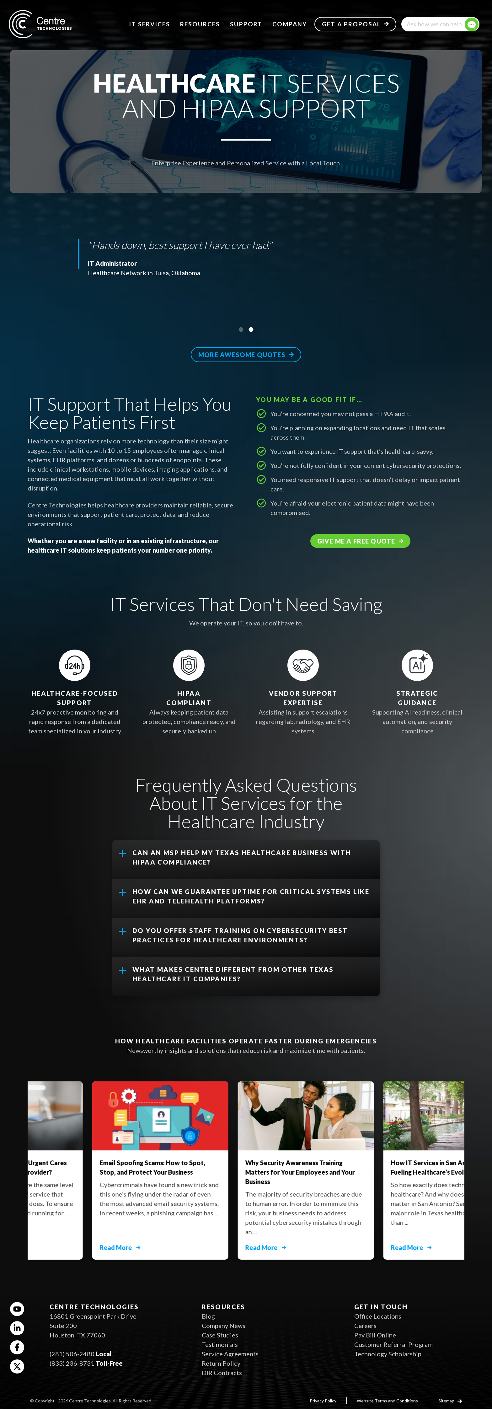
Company (289, 24)
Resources (200, 24)
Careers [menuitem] (365, 1325)
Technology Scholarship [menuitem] (387, 1354)
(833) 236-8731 (72, 1363)
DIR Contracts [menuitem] (222, 1372)
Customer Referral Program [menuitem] (393, 1344)
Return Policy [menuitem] (221, 1363)
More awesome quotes (242, 354)
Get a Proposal (351, 24)
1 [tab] (241, 329)
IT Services (149, 24)
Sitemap (446, 1400)
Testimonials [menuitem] (220, 1344)
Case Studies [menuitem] (220, 1335)
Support (246, 24)
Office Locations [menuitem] (377, 1316)
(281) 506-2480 (72, 1354)
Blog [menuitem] (208, 1316)
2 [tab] (251, 329)
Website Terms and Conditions (387, 1400)
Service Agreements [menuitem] (230, 1354)
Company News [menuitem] (223, 1325)
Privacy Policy (323, 1400)
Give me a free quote (356, 541)
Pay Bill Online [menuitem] (375, 1335)
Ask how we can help (434, 24)
